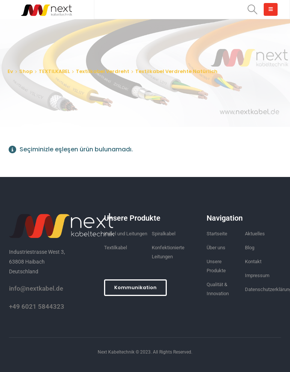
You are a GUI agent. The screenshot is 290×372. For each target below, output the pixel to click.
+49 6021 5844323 (36, 306)
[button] (135, 287)
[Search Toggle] (252, 9)
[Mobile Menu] (271, 9)
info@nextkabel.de (36, 288)
